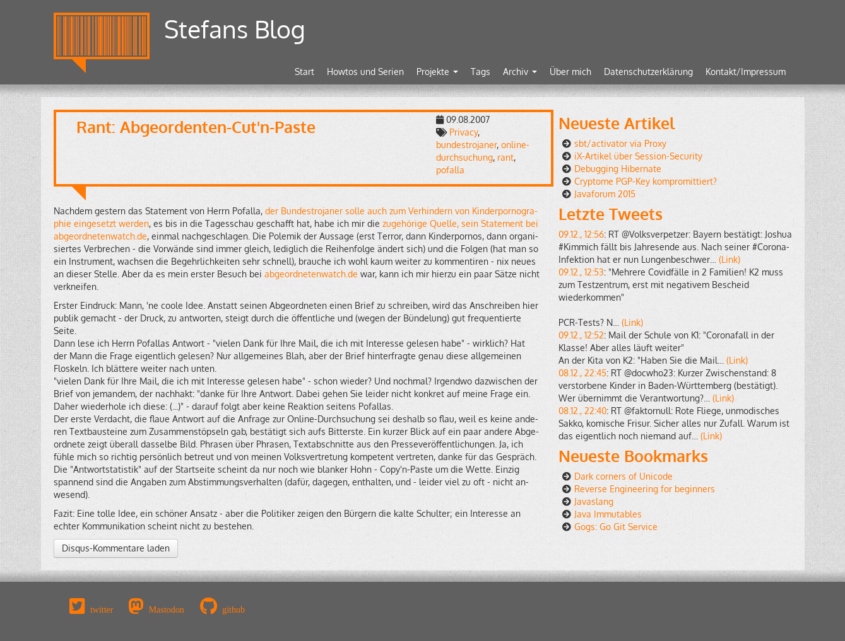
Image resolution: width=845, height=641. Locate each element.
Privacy (463, 132)
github (233, 609)
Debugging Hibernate (617, 168)
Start (304, 71)
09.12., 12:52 (581, 335)
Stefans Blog (234, 28)
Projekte (437, 71)
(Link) (729, 259)
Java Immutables (608, 514)
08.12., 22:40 (582, 410)
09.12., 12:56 (581, 234)
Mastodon (166, 609)
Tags (480, 71)
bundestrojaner (466, 144)
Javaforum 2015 (604, 193)
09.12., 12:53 (581, 272)
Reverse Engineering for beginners (644, 488)
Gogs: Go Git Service (616, 526)
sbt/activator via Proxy (620, 143)
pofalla (450, 170)
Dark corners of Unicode (623, 476)
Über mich (570, 71)
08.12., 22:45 (582, 372)
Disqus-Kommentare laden (116, 548)
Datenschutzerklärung (648, 71)
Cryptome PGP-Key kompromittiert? (645, 181)
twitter (102, 609)
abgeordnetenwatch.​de (311, 274)
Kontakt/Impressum (746, 71)
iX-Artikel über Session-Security (638, 156)
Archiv (520, 71)
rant (505, 157)
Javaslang (593, 501)
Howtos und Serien (365, 71)
